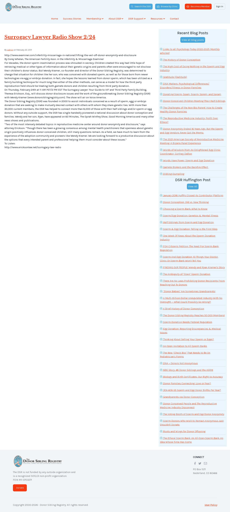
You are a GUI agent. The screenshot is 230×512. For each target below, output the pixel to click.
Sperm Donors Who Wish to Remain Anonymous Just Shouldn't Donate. (192, 422)
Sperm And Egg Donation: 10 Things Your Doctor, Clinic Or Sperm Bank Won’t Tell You (189, 258)
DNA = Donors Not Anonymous (179, 363)
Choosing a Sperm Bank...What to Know (183, 209)
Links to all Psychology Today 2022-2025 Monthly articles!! (190, 51)
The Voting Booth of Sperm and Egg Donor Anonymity (192, 414)
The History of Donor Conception (180, 60)
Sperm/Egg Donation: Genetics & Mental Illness (189, 215)
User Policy (211, 504)
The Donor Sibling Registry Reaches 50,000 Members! (192, 315)
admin (10, 50)
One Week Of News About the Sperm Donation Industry (187, 237)
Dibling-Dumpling (172, 174)
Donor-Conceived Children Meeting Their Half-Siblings (192, 101)
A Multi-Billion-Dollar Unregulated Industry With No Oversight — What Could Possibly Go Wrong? (191, 299)
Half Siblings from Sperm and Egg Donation (187, 222)
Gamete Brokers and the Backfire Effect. (184, 167)
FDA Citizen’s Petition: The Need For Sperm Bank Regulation (189, 248)
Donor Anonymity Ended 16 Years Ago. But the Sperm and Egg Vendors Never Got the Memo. (191, 130)
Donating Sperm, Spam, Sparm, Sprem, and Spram (190, 94)
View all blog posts (193, 39)
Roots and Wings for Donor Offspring (182, 431)
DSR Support (137, 18)
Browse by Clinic (167, 6)
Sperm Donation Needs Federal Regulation (186, 322)
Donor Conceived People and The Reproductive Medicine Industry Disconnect (188, 405)
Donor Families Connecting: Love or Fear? (185, 383)
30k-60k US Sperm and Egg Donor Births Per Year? (190, 390)
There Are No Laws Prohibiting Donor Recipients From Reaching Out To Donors (192, 282)
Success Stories (72, 18)
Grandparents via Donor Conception (182, 397)
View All (192, 186)
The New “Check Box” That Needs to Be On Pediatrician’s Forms (185, 354)
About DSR (116, 18)
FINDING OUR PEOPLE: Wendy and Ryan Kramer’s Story (192, 267)
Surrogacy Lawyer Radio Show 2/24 (49, 37)
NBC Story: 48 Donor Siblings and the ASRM (186, 370)
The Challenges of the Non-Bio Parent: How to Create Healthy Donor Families (191, 109)
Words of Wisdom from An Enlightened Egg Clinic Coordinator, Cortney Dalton (190, 151)
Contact (174, 18)
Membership (94, 18)
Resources (158, 18)
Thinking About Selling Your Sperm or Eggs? (187, 339)
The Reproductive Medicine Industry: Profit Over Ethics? (189, 120)
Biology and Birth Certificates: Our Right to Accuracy (191, 377)
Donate (20, 487)
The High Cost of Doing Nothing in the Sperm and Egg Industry (192, 68)
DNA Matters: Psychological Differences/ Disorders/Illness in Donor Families (184, 85)
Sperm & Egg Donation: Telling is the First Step (188, 229)
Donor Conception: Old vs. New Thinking (184, 202)
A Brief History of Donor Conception (182, 308)
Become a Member (198, 6)
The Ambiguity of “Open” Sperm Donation (185, 274)
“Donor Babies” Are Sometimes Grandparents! (187, 291)
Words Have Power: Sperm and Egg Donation (187, 160)
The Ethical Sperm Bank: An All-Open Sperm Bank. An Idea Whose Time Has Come (191, 439)
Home (54, 18)
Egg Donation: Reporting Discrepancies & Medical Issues (190, 330)
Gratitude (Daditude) (173, 77)
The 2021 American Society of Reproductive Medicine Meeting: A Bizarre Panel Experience (192, 141)
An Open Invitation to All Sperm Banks (183, 346)
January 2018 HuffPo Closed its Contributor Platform (191, 195)
